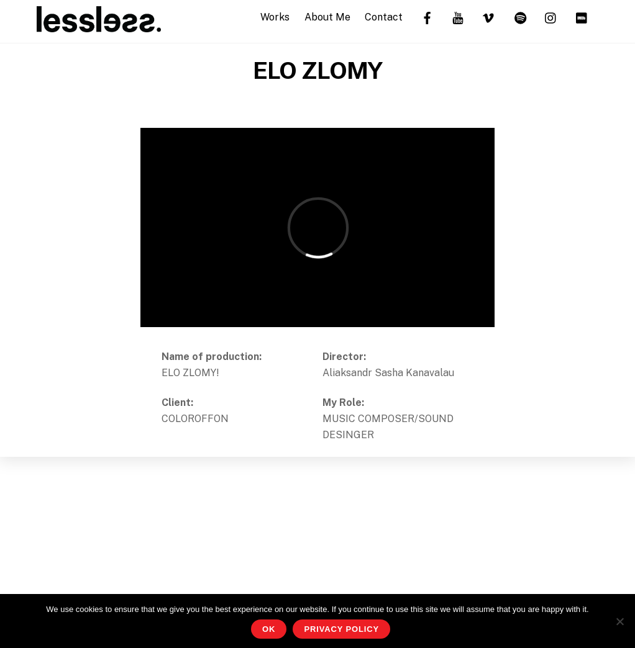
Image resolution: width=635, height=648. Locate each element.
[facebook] (426, 16)
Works (275, 17)
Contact (384, 17)
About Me (327, 17)
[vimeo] (489, 16)
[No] (619, 621)
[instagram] (551, 16)
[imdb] (582, 16)
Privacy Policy (341, 629)
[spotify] (520, 16)
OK (268, 629)
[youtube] (457, 16)
